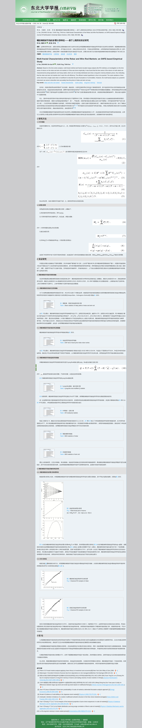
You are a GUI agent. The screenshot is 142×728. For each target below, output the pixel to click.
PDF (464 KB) (121, 23)
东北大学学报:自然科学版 (24, 23)
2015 (34, 23)
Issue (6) (45, 23)
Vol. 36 (39, 23)
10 (46, 563)
